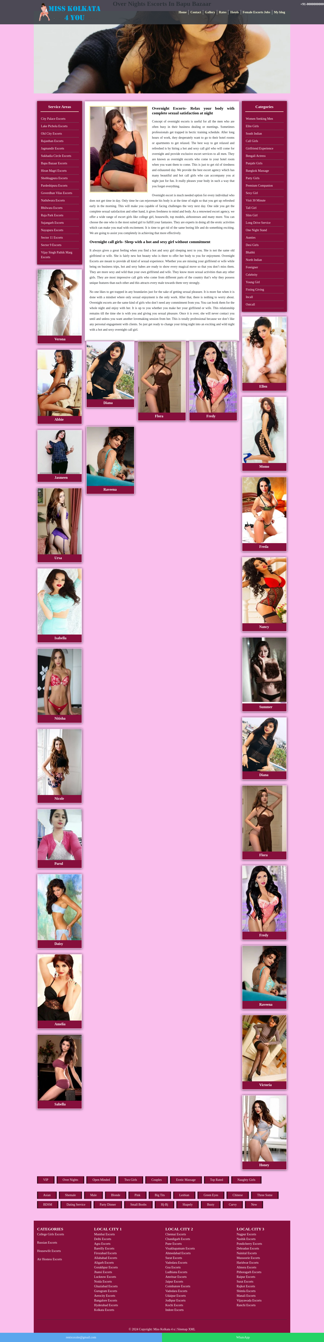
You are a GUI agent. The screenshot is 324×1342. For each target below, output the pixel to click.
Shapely (187, 1204)
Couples (156, 1180)
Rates (222, 12)
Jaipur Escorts (174, 1281)
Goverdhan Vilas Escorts (56, 193)
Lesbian (184, 1195)
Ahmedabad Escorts (178, 1253)
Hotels (234, 12)
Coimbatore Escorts (177, 1286)
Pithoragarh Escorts (249, 1272)
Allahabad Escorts (105, 1258)
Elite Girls (252, 126)
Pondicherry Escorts (249, 1243)
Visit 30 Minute (256, 200)
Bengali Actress (256, 156)
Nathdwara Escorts (53, 200)
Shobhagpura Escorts (54, 178)
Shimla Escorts (246, 1291)
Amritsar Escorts (176, 1277)
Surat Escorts (173, 1258)
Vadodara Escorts (176, 1262)
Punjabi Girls (254, 163)
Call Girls (252, 141)
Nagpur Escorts (246, 1234)
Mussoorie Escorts (248, 1258)
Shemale (70, 1195)
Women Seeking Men (259, 118)
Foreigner (252, 267)
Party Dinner (108, 1204)
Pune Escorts (173, 1243)
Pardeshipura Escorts (54, 185)
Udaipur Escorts (175, 1295)
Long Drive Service (258, 222)
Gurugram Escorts (105, 1291)
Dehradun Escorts (248, 1248)
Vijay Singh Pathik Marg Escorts (56, 255)
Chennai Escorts (175, 1234)
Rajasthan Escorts (52, 141)
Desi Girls (252, 245)
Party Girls (252, 178)
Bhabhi (250, 252)
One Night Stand (256, 230)
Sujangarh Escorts (52, 222)
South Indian (254, 133)
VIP (45, 1180)
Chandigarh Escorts (177, 1239)
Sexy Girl (252, 193)
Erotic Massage (186, 1180)
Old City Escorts (51, 133)
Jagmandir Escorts (52, 148)
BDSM (47, 1204)
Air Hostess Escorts (49, 1259)
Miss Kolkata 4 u (164, 1329)
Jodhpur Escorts (175, 1300)
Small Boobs (138, 1204)
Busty (210, 1204)
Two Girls (130, 1180)
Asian (47, 1195)
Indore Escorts (174, 1310)
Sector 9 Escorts (51, 245)
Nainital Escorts (247, 1253)
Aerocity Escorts (104, 1295)
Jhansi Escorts (103, 1272)
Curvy (233, 1204)
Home (183, 12)
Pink (137, 1195)
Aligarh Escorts (104, 1262)
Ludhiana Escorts (176, 1272)
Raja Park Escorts (52, 215)
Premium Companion (259, 185)
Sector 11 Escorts (52, 237)
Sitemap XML (186, 1329)
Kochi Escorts (174, 1305)
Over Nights (70, 1180)
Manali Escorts (246, 1295)
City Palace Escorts (53, 118)
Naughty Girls (246, 1180)
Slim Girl (252, 215)
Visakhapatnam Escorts (180, 1248)
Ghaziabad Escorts (106, 1286)
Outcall (250, 304)
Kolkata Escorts (104, 1310)
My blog (279, 12)
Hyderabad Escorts (106, 1305)
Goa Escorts (173, 1267)
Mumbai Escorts (104, 1234)
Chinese (238, 1195)
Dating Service (76, 1204)
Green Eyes (211, 1195)
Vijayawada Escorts (249, 1300)
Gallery (210, 12)
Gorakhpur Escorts (106, 1267)
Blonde (115, 1195)
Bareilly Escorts (104, 1248)
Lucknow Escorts (105, 1277)
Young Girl (253, 282)
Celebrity (251, 274)
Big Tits (160, 1195)
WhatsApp (243, 1337)
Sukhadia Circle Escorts (56, 156)
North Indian (254, 260)
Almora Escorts (246, 1267)
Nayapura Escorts (52, 230)
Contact (195, 12)
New (254, 1204)
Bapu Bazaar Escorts (54, 163)
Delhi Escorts (102, 1239)
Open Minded (101, 1180)
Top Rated (216, 1180)
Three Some (264, 1195)
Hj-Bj (164, 1204)
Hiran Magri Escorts (54, 170)
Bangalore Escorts (105, 1300)
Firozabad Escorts (105, 1253)
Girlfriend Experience (259, 148)
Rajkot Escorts (246, 1286)
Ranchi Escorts (246, 1305)
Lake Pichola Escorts (54, 126)
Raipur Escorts (246, 1277)
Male (93, 1195)
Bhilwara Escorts (52, 208)
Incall (249, 297)
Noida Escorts (103, 1281)
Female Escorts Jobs (256, 12)
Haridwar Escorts (248, 1262)
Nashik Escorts (246, 1239)
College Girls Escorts (50, 1234)
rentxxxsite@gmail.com (81, 1337)
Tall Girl (251, 208)
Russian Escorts (47, 1242)
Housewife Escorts (49, 1251)
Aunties (251, 237)
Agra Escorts (102, 1243)
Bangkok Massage (257, 170)
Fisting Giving (255, 289)
